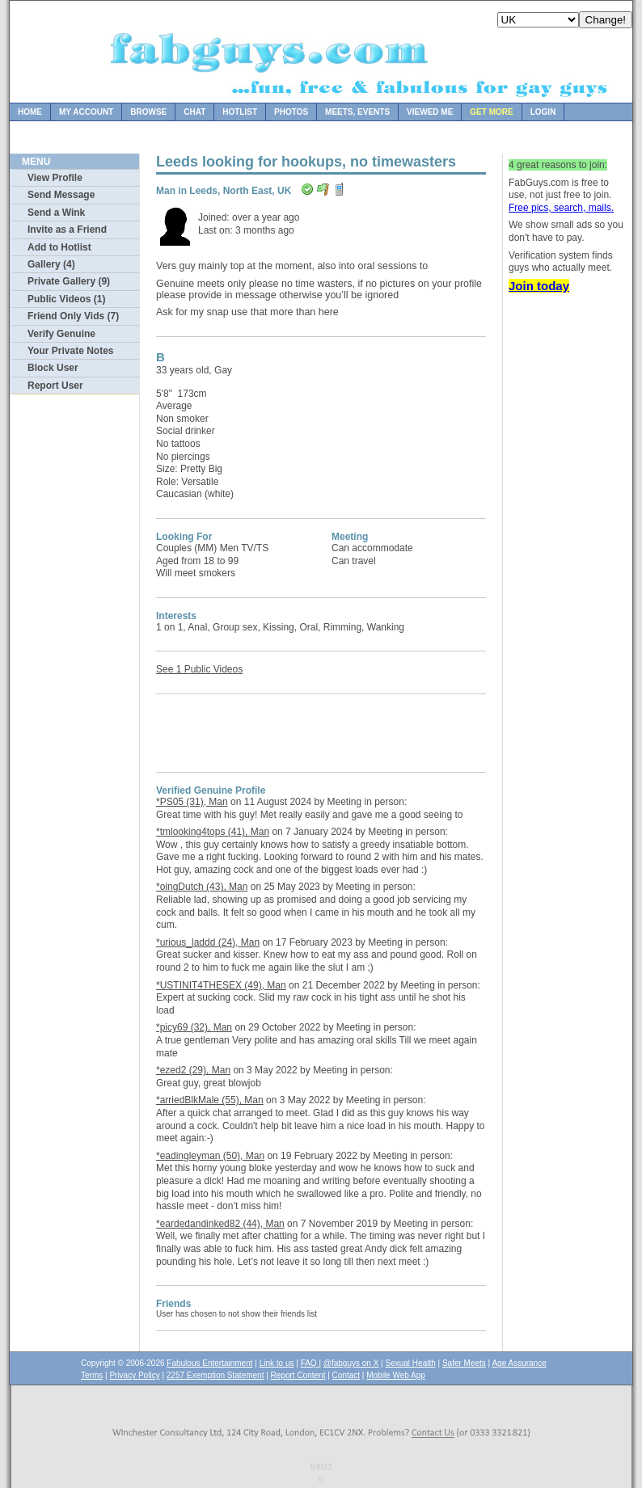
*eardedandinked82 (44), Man (220, 1223)
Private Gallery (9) (68, 281)
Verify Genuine (61, 333)
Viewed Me (430, 111)
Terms (92, 1375)
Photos (291, 111)
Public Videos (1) (66, 299)
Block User (52, 367)
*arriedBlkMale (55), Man (210, 1100)
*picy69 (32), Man (194, 1027)
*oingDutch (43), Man (201, 886)
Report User (55, 385)
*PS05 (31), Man (192, 801)
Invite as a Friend (67, 229)
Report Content (298, 1375)
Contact (346, 1375)
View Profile (54, 177)
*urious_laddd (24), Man (208, 942)
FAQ (310, 1363)
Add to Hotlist (59, 247)
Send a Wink (56, 212)
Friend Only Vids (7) (73, 316)
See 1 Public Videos (199, 669)
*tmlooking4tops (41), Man (212, 831)
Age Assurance (519, 1363)
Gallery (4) (51, 264)
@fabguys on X (351, 1363)
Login (543, 111)
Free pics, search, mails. (561, 207)
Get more (491, 111)
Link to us (277, 1363)
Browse (148, 111)
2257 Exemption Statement (215, 1375)
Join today (539, 286)
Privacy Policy (134, 1375)
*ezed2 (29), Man (193, 1070)
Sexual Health (411, 1363)
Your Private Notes (70, 350)
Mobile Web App (395, 1375)
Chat (194, 111)
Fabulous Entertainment (209, 1363)
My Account (86, 111)
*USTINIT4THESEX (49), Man (221, 985)
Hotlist (239, 111)
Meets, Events (357, 111)
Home (30, 111)
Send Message (61, 194)
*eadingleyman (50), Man (210, 1155)
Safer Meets (464, 1363)
